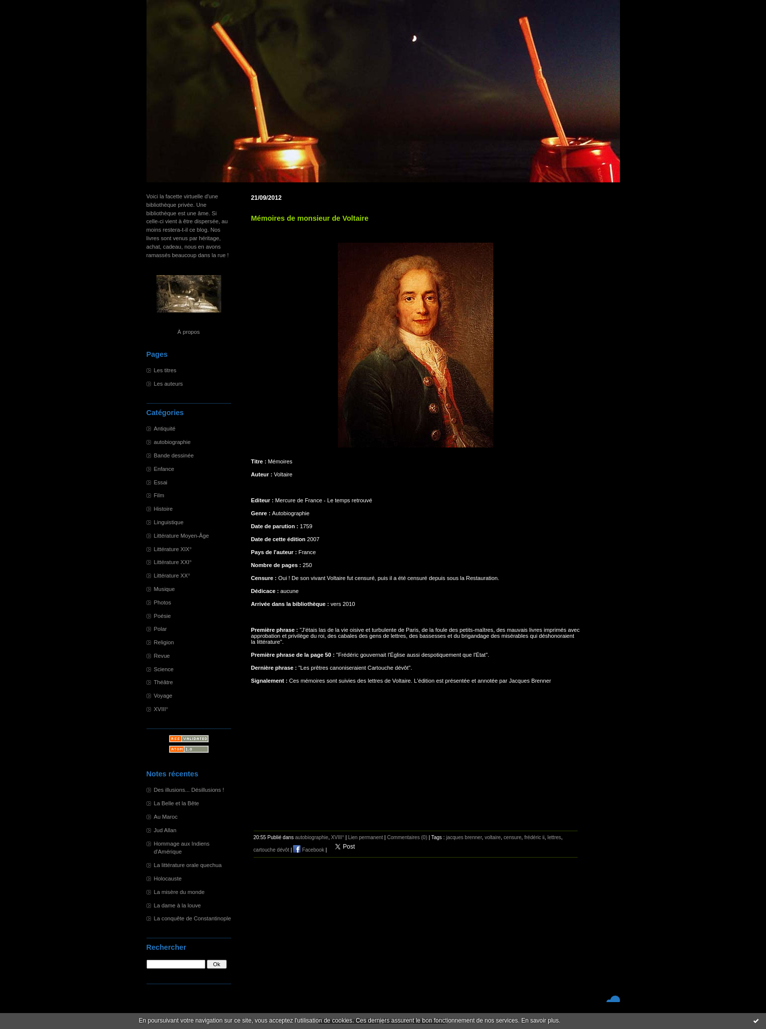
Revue (162, 656)
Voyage (163, 696)
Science (164, 669)
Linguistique (169, 522)
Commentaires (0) (407, 837)
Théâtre (163, 682)
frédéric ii (534, 837)
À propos (188, 332)
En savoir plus (540, 1020)
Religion (164, 642)
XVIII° (161, 709)
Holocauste (168, 879)
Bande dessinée (174, 455)
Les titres (165, 370)
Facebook (308, 850)
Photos (162, 602)
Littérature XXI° (173, 562)
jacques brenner (464, 837)
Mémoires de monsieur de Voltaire (310, 218)
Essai (160, 482)
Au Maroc (166, 817)
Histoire (163, 509)
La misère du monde (179, 892)
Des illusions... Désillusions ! (189, 790)
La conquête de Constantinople (192, 918)
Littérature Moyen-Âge (181, 536)
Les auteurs (168, 384)
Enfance (164, 469)
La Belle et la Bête (176, 803)
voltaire (492, 837)
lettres (554, 837)
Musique (164, 589)
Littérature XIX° (173, 549)
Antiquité (165, 429)
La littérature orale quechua (188, 865)
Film (159, 495)
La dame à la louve (177, 905)
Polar (160, 629)
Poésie (162, 616)
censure (512, 837)
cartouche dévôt (272, 850)
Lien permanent (365, 837)
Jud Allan (165, 830)
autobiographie (172, 442)
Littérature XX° (172, 576)
